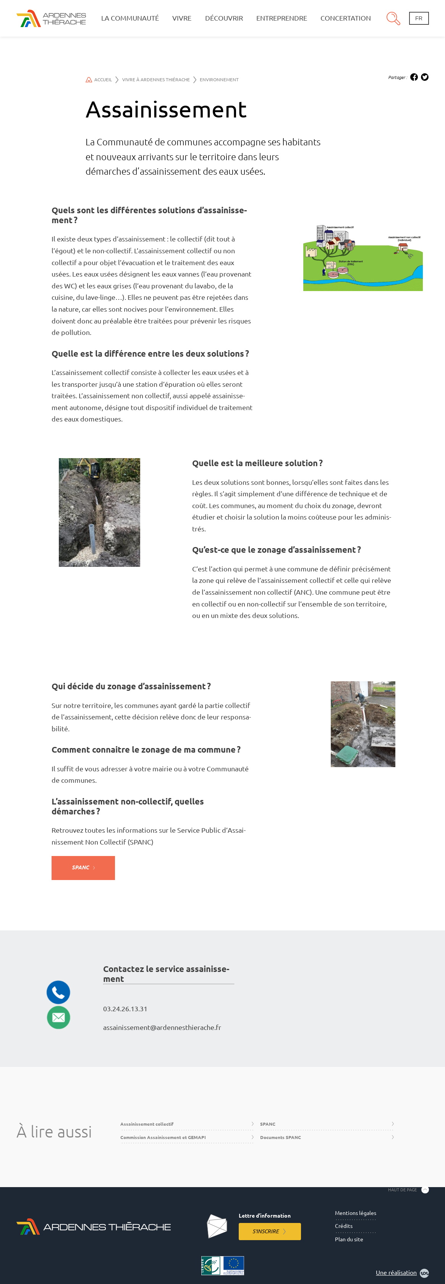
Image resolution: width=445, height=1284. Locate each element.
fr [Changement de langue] (418, 18)
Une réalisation (402, 1273)
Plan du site (349, 1239)
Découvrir (224, 18)
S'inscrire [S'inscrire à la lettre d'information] (265, 1231)
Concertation (345, 18)
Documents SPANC (280, 1137)
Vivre (181, 18)
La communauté (130, 18)
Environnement (219, 79)
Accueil (102, 79)
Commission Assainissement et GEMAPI (163, 1137)
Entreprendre (281, 18)
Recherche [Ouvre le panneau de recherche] (393, 18)
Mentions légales (355, 1213)
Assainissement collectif (146, 1123)
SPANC (80, 867)
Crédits (344, 1226)
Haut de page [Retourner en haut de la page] (402, 1189)
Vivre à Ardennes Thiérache (159, 79)
